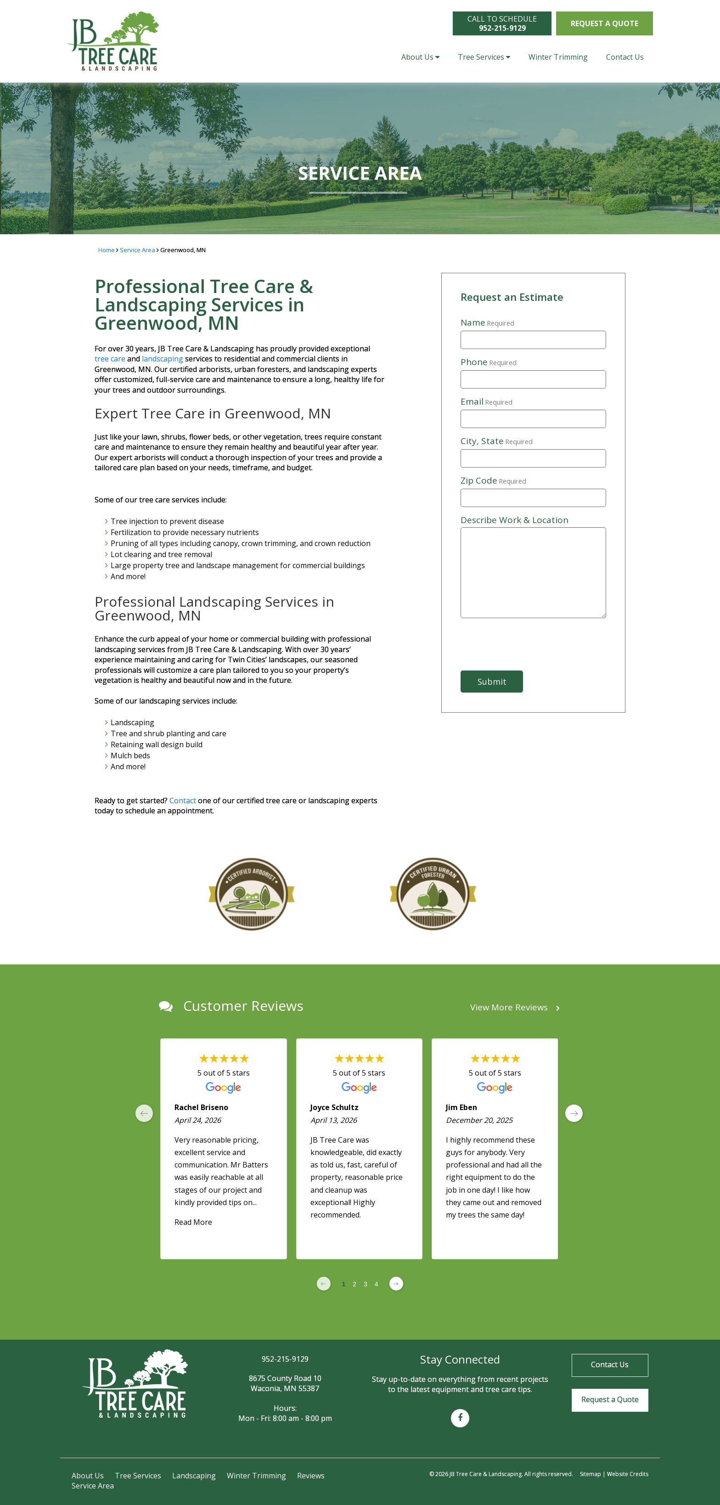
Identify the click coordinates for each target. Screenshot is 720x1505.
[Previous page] (324, 1284)
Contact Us (625, 57)
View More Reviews (515, 1007)
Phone (489, 362)
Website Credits (627, 1474)
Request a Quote (604, 23)
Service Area (137, 250)
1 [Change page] (343, 1284)
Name (487, 323)
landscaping (162, 359)
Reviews (311, 1476)
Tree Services (484, 57)
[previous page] (144, 1113)
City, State (497, 441)
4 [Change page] (376, 1284)
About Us (420, 57)
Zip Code (493, 481)
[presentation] (530, 644)
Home (106, 250)
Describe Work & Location (514, 519)
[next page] (574, 1113)
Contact (183, 800)
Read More (193, 1222)
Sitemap (590, 1474)
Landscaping (194, 1476)
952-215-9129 (285, 1359)
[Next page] (396, 1284)
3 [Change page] (365, 1284)
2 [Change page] (354, 1284)
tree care (110, 359)
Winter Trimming (558, 57)
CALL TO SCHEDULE (502, 23)
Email (486, 402)
